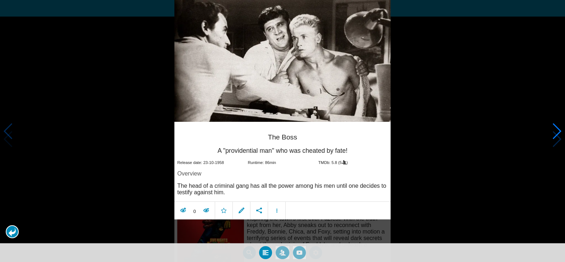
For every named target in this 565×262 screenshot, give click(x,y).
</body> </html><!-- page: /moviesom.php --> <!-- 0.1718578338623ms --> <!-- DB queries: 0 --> (282, 131)
